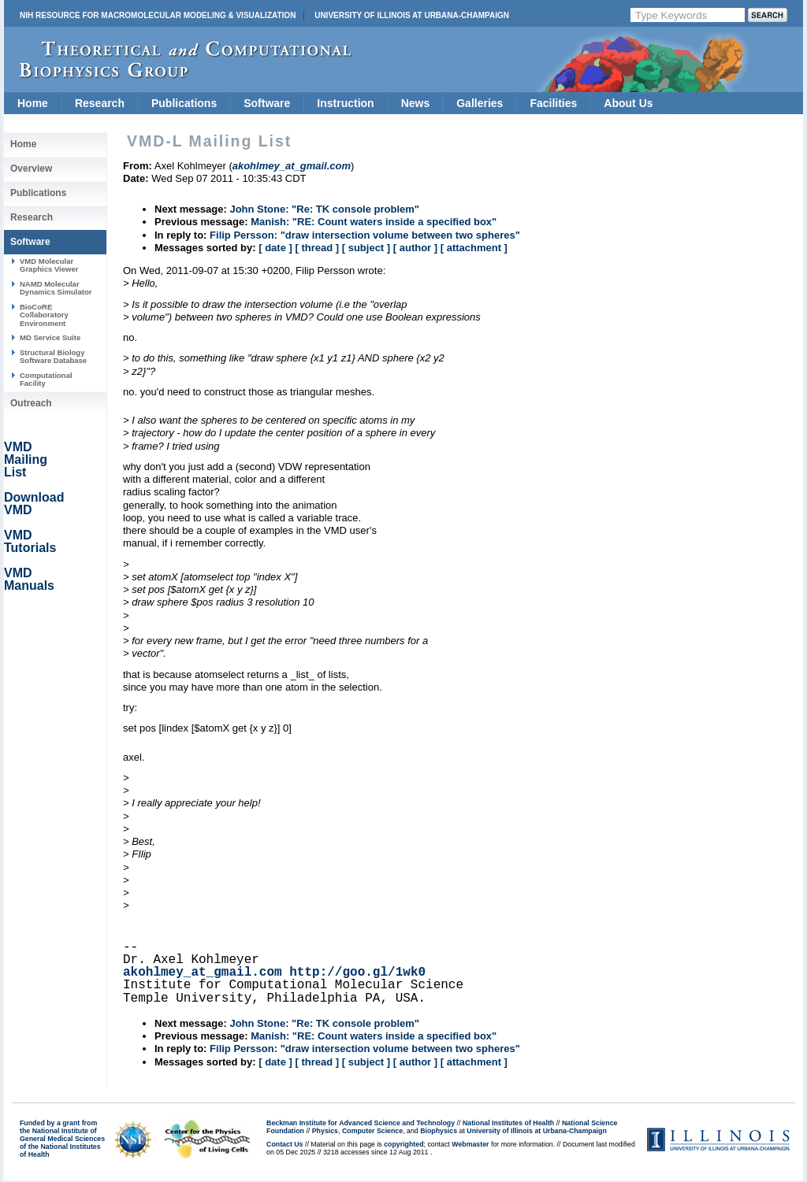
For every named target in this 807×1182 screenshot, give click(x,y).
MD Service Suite (50, 337)
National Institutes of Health (508, 1123)
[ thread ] (317, 248)
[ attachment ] (474, 248)
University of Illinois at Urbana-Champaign (411, 15)
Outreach (31, 403)
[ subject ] (366, 248)
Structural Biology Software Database (53, 356)
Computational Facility (46, 379)
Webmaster (470, 1144)
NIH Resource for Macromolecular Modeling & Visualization (158, 15)
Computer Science (372, 1131)
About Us (628, 103)
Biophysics (438, 1131)
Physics (325, 1131)
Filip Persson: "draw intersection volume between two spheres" (365, 235)
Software (267, 103)
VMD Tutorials (30, 541)
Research (100, 103)
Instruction (345, 103)
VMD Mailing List (25, 459)
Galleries (479, 103)
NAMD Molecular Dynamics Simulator (56, 288)
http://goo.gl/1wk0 (357, 972)
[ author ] (415, 248)
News (415, 103)
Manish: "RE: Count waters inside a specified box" (373, 222)
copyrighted (403, 1144)
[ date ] (275, 248)
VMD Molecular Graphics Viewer (49, 265)
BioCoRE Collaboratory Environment (44, 315)
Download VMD (34, 504)
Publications (184, 103)
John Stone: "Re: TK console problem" (324, 209)
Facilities (553, 103)
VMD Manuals (29, 579)
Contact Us (284, 1144)
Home (32, 103)
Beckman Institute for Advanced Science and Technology (360, 1123)
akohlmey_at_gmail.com (202, 972)
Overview (31, 168)
